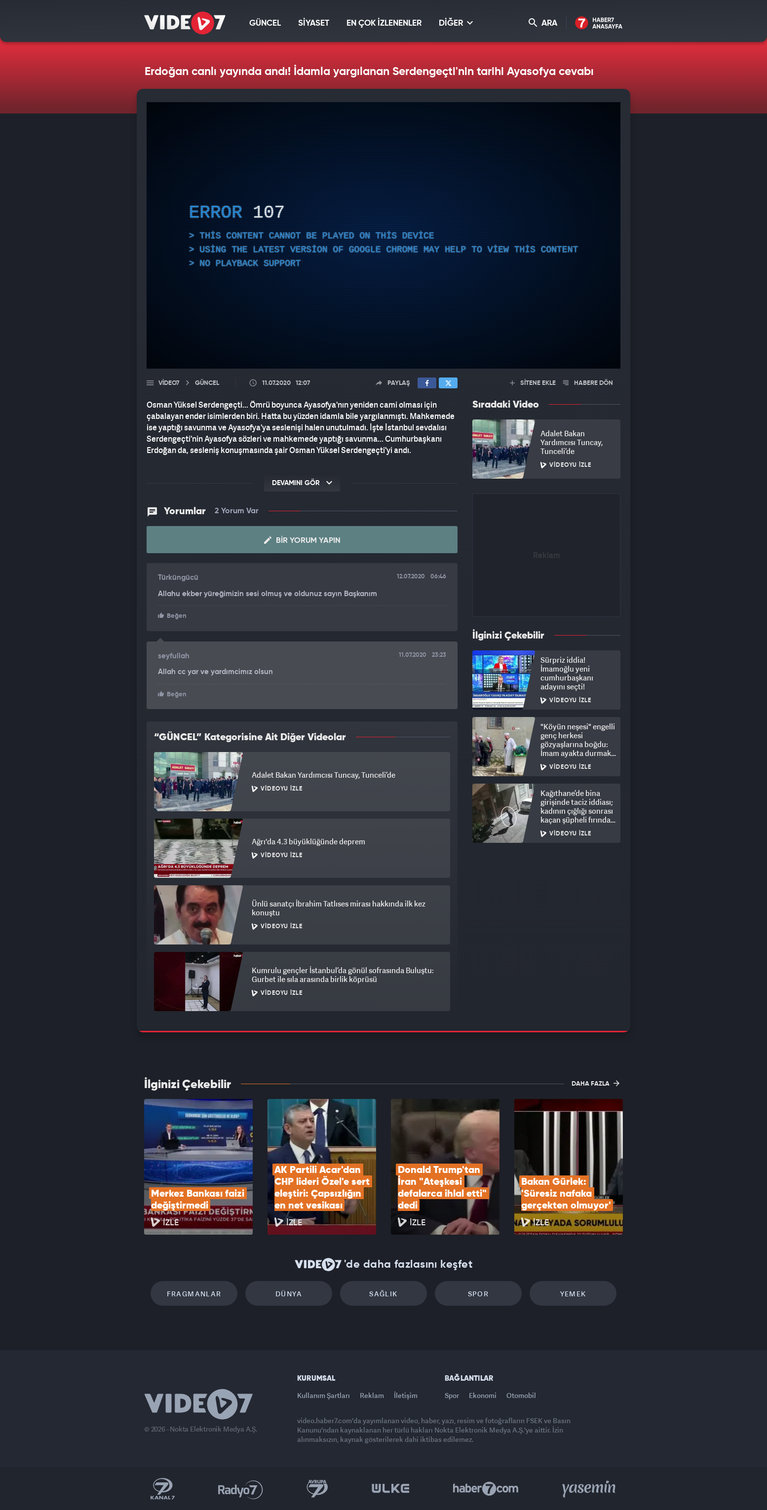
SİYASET (313, 23)
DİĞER (456, 23)
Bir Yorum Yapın (302, 540)
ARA (543, 23)
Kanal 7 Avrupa (317, 1489)
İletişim (406, 1395)
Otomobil (521, 1395)
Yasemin (589, 1489)
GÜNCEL (265, 23)
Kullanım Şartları (323, 1395)
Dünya (288, 1293)
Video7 (168, 383)
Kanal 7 (162, 1489)
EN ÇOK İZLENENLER (384, 23)
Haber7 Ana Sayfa (599, 23)
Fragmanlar (194, 1293)
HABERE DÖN (588, 383)
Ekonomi (483, 1395)
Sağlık (383, 1293)
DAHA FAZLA (595, 1083)
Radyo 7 (240, 1489)
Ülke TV (391, 1489)
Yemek (573, 1293)
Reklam (372, 1395)
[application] (383, 235)
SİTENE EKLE (533, 383)
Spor (478, 1293)
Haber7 (486, 1489)
